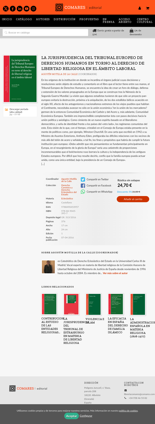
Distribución (65, 19)
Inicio (7, 19)
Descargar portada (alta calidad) (18, 112)
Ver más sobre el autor (115, 273)
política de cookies (128, 410)
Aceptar (71, 416)
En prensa (109, 21)
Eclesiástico (67, 198)
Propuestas (89, 19)
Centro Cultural (145, 21)
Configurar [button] (86, 415)
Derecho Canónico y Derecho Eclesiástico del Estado (69, 190)
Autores (43, 19)
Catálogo (24, 19)
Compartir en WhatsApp (96, 191)
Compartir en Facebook (96, 185)
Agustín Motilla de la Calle (59, 74)
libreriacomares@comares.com (139, 394)
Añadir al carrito (133, 199)
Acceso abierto (125, 21)
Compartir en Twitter (95, 179)
